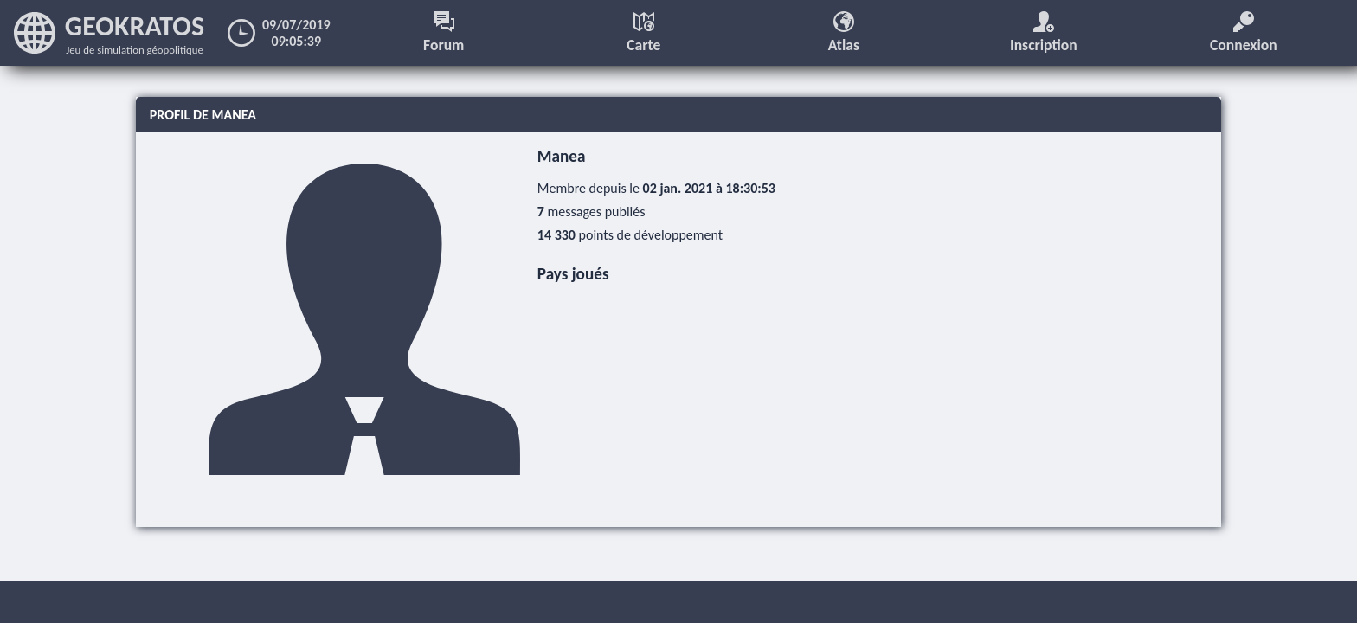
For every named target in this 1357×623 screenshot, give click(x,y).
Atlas (843, 33)
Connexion (1243, 33)
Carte (643, 33)
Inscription (1043, 33)
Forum (443, 33)
